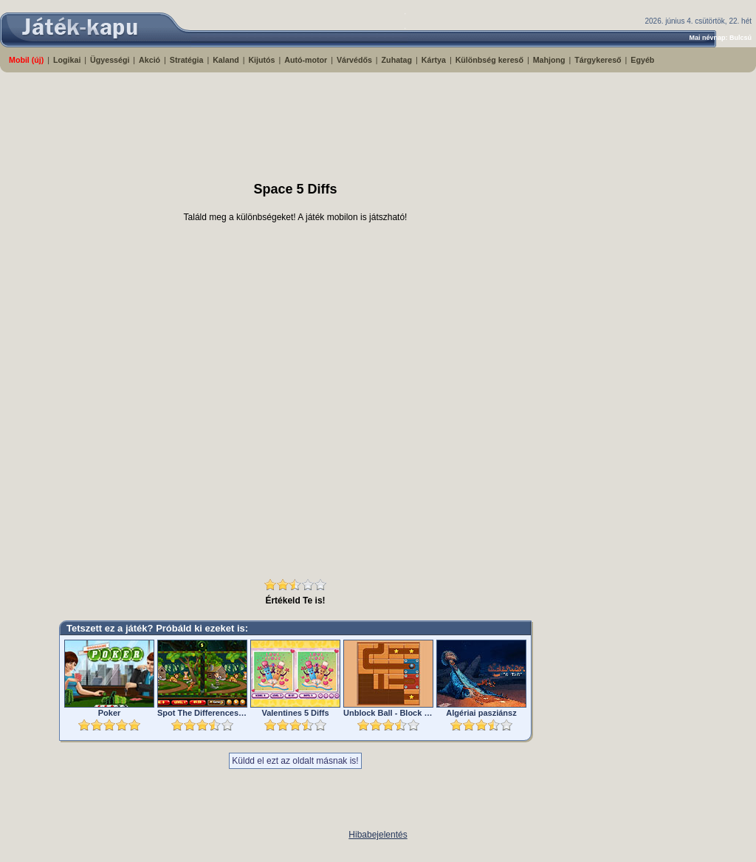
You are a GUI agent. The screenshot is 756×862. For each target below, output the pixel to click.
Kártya (434, 59)
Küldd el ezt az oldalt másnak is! (295, 761)
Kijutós (261, 59)
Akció (149, 59)
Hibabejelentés (377, 834)
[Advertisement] (358, 120)
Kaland (226, 59)
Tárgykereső (597, 59)
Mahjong (549, 59)
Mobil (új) (26, 59)
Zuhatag (397, 59)
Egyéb (642, 59)
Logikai (66, 59)
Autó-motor (305, 59)
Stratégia (187, 59)
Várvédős (354, 59)
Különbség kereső (489, 59)
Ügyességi (109, 59)
